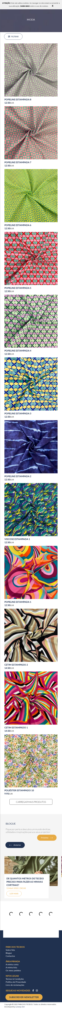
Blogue (9, 953)
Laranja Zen (20, 1007)
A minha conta (12, 964)
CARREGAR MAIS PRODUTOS (31, 801)
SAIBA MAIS (25, 6)
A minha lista (11, 967)
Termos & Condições (15, 979)
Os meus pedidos (13, 970)
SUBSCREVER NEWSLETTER (24, 997)
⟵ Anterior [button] (15, 845)
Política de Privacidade (16, 982)
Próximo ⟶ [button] (47, 837)
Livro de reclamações (15, 985)
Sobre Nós (10, 950)
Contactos (10, 956)
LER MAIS (14, 893)
